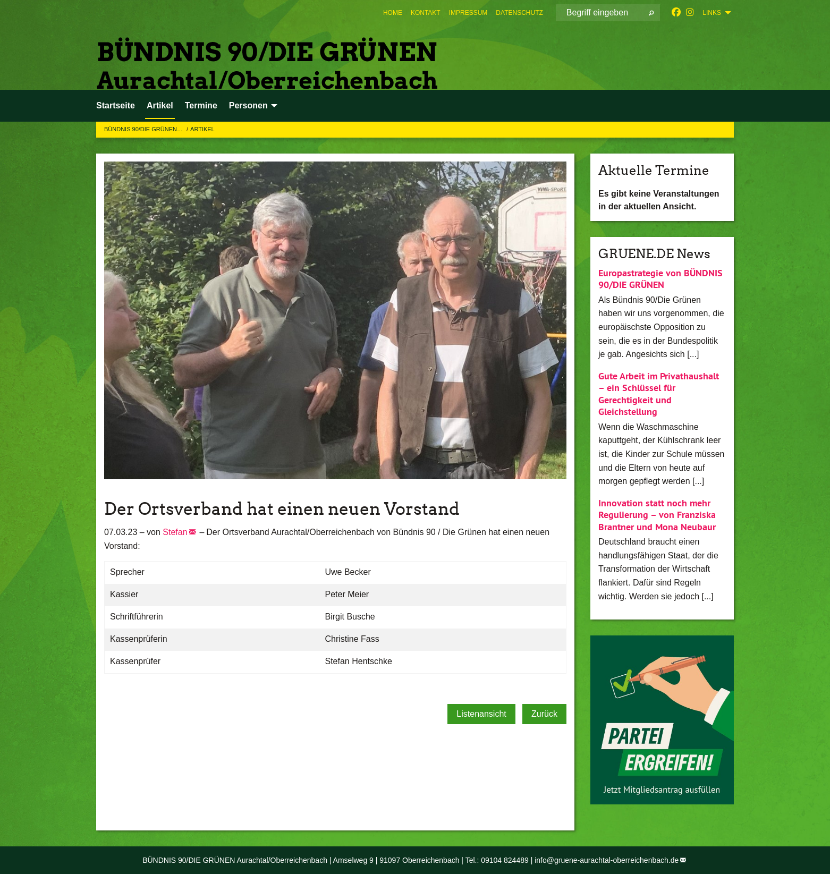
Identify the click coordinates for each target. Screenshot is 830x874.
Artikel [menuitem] (160, 105)
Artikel (202, 129)
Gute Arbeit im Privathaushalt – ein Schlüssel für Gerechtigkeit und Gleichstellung (658, 394)
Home (392, 12)
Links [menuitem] (711, 12)
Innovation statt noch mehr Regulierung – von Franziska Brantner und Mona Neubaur (657, 515)
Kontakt (426, 12)
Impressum (468, 12)
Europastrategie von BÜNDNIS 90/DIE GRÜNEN (660, 279)
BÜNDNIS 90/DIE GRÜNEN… (144, 129)
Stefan (175, 532)
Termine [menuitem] (201, 105)
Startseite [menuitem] (115, 105)
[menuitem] (392, 13)
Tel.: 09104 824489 (497, 860)
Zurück (544, 713)
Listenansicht (481, 713)
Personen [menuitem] (248, 105)
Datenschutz (519, 12)
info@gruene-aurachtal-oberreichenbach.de (607, 860)
